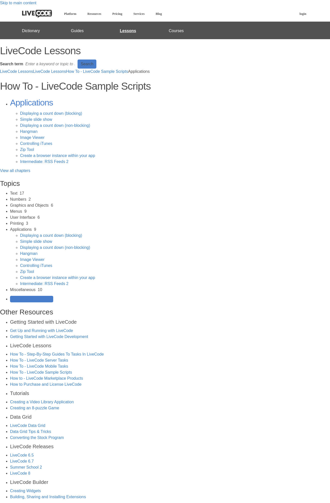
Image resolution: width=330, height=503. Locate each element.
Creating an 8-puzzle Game (34, 408)
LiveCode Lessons (16, 71)
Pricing (117, 14)
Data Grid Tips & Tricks (30, 431)
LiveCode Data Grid (27, 425)
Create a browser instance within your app (57, 155)
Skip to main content (18, 3)
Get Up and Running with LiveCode (41, 330)
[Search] (50, 64)
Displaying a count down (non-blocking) (55, 125)
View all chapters (15, 171)
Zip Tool (27, 149)
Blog (159, 14)
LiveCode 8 (20, 473)
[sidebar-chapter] (170, 193)
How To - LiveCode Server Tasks (39, 360)
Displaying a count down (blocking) (51, 113)
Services (139, 14)
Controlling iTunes (36, 143)
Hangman (28, 131)
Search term (11, 64)
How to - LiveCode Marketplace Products (46, 378)
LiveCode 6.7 (22, 461)
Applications (31, 102)
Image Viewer (32, 137)
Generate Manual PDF (32, 299)
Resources (94, 14)
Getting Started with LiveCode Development (49, 336)
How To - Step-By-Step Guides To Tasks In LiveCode (57, 354)
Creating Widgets (25, 491)
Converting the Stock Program (37, 437)
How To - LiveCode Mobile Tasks (39, 366)
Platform (70, 14)
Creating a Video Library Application (42, 402)
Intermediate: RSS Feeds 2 (44, 161)
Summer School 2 (26, 467)
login (302, 14)
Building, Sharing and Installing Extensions (48, 497)
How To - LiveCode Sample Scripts (97, 71)
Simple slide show (36, 119)
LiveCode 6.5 (22, 455)
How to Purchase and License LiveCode (46, 384)
